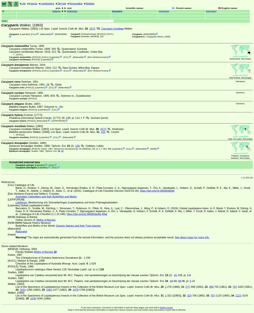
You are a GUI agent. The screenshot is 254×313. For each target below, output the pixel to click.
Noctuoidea (75, 3)
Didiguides (72, 11)
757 (235, 287)
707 (213, 295)
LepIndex (25, 34)
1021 (23, 289)
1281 (49, 289)
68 (62, 151)
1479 (75, 289)
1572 (92, 28)
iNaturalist (45, 34)
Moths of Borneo (45, 220)
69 (179, 281)
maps (248, 59)
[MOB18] (95, 36)
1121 (238, 295)
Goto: (58, 21)
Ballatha (56, 11)
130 (77, 146)
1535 (33, 298)
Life (24, 3)
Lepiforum (21, 202)
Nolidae (90, 3)
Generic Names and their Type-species (78, 225)
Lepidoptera (47, 3)
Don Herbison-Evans (97, 57)
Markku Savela (166, 308)
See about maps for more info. (192, 237)
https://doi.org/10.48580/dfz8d (157, 190)
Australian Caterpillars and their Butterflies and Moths (46, 196)
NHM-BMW (61, 34)
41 (175, 275)
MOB (153, 148)
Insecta (33, 3)
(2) (62, 146)
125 (103, 132)
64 (171, 281)
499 (211, 287)
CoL (33, 34)
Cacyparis (117, 11)
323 (189, 295)
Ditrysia (61, 3)
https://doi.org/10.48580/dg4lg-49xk (87, 214)
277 (188, 287)
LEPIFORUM (58, 121)
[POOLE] (101, 34)
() (163, 11)
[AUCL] (110, 34)
